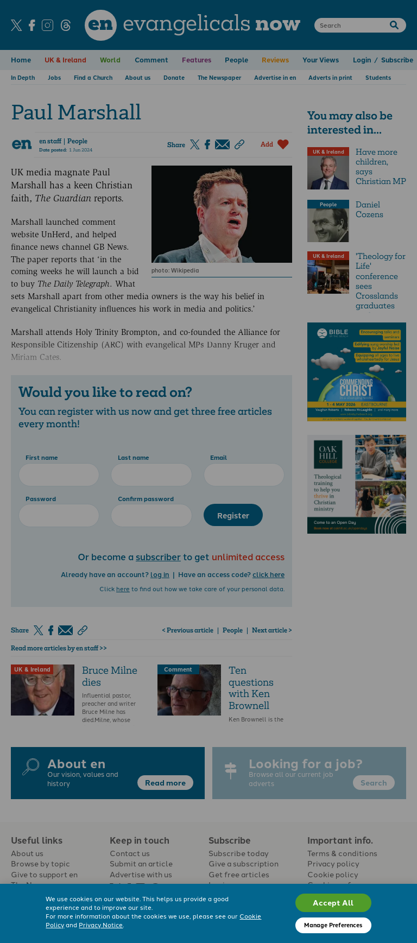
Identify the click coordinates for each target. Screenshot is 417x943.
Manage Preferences (333, 925)
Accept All (333, 902)
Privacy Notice (101, 924)
